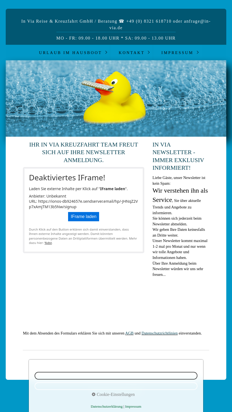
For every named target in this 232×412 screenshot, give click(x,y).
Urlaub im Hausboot (70, 52)
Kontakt (132, 52)
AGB (129, 333)
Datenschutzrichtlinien (160, 333)
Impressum (177, 52)
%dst (48, 243)
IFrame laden (83, 216)
